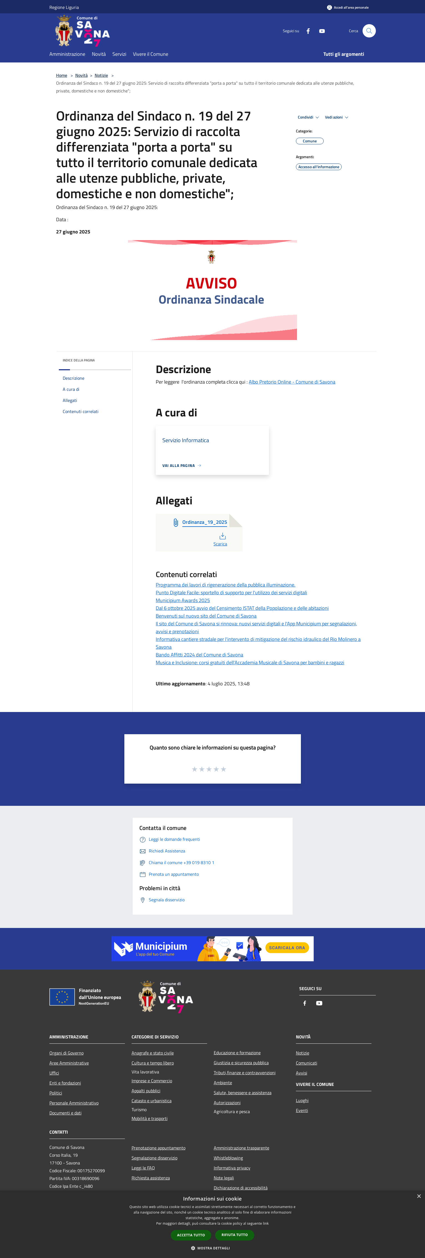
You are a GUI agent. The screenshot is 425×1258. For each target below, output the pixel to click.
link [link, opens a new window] (266, 1223)
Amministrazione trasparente (241, 1147)
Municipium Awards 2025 (183, 600)
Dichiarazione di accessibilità (241, 1187)
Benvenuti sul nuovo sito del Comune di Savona (206, 616)
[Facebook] (305, 30)
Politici (55, 1093)
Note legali (224, 1177)
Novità (81, 75)
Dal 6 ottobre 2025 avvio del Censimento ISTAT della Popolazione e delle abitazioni (242, 608)
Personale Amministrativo (74, 1103)
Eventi (302, 1110)
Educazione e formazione (237, 1052)
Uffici (54, 1073)
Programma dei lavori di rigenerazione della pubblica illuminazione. (225, 584)
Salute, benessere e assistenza (242, 1092)
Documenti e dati (65, 1112)
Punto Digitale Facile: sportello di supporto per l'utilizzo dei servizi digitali (231, 592)
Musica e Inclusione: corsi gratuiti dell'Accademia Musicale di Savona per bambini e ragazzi (250, 662)
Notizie (101, 75)
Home (61, 75)
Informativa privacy (232, 1167)
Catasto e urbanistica (152, 1100)
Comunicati (306, 1063)
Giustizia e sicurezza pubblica (241, 1062)
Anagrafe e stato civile (153, 1053)
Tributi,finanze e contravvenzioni (245, 1072)
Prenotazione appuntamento (158, 1147)
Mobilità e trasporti (150, 1118)
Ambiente (223, 1082)
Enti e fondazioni (65, 1083)
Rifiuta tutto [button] (235, 1234)
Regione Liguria (64, 7)
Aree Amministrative (69, 1063)
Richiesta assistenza (151, 1177)
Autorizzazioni (227, 1102)
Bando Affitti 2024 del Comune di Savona (199, 654)
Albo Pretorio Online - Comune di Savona (292, 382)
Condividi (309, 117)
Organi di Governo (66, 1053)
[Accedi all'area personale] (348, 7)
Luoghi (302, 1100)
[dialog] (212, 1224)
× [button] (419, 1196)
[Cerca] (369, 30)
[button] (212, 1248)
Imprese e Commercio (152, 1080)
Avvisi (301, 1073)
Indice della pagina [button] (79, 360)
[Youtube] (319, 30)
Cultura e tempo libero (153, 1063)
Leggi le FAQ (143, 1167)
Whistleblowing (228, 1157)
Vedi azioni (337, 117)
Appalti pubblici (146, 1090)
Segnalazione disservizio (154, 1157)
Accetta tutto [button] (191, 1235)
